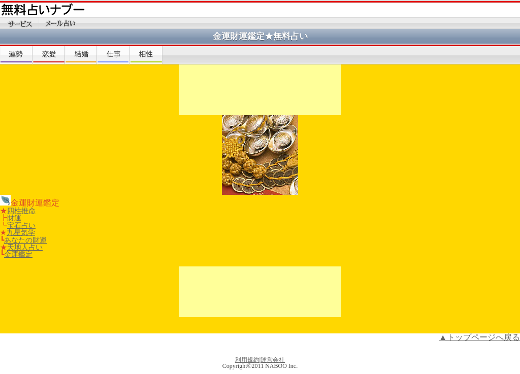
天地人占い (25, 247)
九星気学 (21, 232)
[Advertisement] (260, 89)
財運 (14, 218)
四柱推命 (21, 211)
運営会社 (273, 359)
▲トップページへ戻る (479, 337)
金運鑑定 (18, 254)
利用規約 (247, 359)
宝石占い (21, 225)
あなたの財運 (25, 240)
